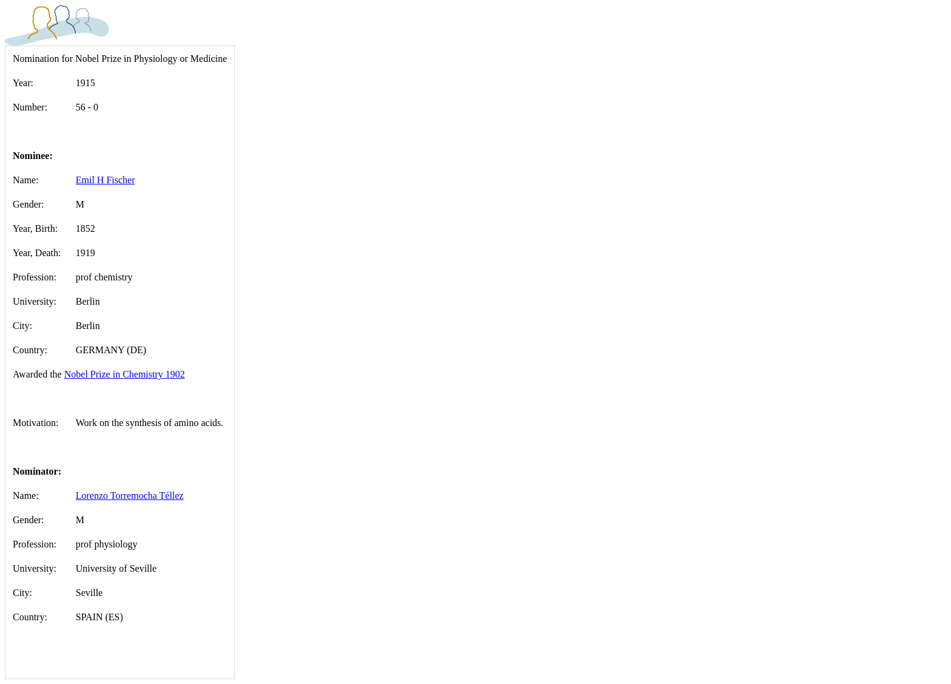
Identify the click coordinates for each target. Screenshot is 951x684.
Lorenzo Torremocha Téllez (130, 495)
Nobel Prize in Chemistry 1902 (124, 374)
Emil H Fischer (105, 180)
